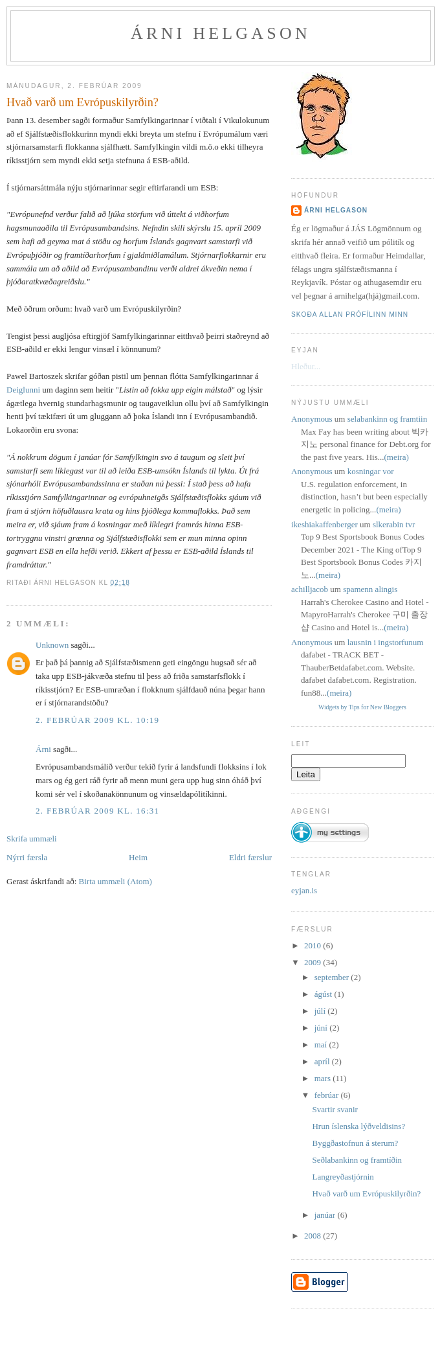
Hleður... (305, 366)
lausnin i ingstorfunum (385, 642)
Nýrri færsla (26, 857)
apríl (323, 1061)
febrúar (327, 1095)
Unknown (52, 645)
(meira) (396, 457)
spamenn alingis (370, 589)
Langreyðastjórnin (342, 1177)
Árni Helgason (221, 33)
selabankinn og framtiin (387, 419)
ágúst (324, 994)
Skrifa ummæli (31, 838)
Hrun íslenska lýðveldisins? (358, 1126)
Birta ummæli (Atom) (115, 881)
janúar (326, 1215)
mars (323, 1078)
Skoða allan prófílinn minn (349, 314)
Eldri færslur (250, 857)
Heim (138, 857)
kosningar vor (370, 471)
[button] (330, 827)
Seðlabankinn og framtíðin (357, 1160)
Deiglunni (23, 389)
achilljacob (309, 589)
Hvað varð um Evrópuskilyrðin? (82, 102)
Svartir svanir (334, 1109)
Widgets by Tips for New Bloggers (362, 707)
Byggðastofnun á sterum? (355, 1143)
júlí (321, 1011)
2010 (313, 945)
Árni (43, 749)
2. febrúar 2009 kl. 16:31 (97, 811)
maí (321, 1044)
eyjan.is (304, 890)
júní (321, 1028)
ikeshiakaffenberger (324, 524)
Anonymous (312, 419)
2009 (313, 962)
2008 (313, 1235)
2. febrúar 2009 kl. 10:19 (97, 720)
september (332, 977)
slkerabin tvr (394, 524)
